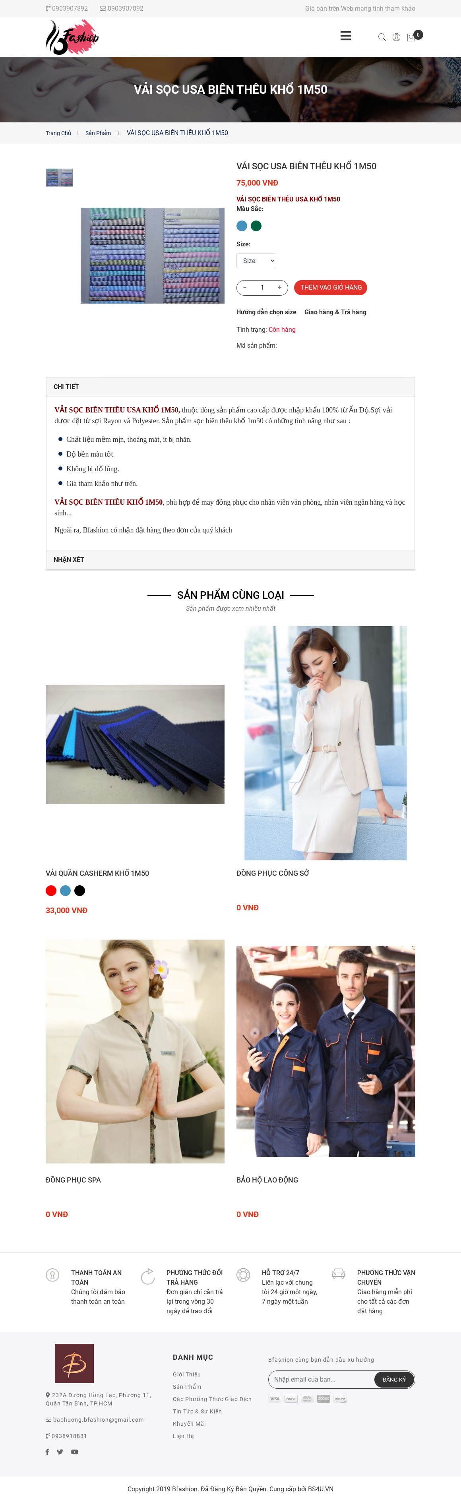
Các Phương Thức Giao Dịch (212, 1399)
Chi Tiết (66, 387)
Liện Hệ (183, 1436)
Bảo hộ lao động (267, 1180)
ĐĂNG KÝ (394, 1379)
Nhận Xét (69, 559)
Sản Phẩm (98, 133)
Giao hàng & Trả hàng (335, 312)
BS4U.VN (320, 1489)
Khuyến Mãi (189, 1424)
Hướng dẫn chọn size (266, 312)
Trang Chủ (58, 133)
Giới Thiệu (187, 1374)
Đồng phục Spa (73, 1180)
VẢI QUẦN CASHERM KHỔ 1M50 (97, 873)
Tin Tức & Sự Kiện (197, 1411)
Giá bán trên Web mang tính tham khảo (360, 8)
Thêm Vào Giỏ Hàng (331, 287)
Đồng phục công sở (272, 873)
